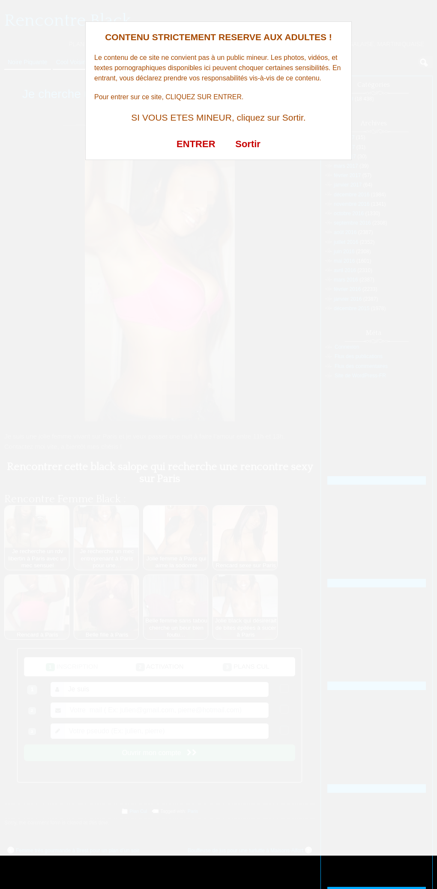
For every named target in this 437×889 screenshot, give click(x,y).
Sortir (247, 144)
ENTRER (196, 144)
